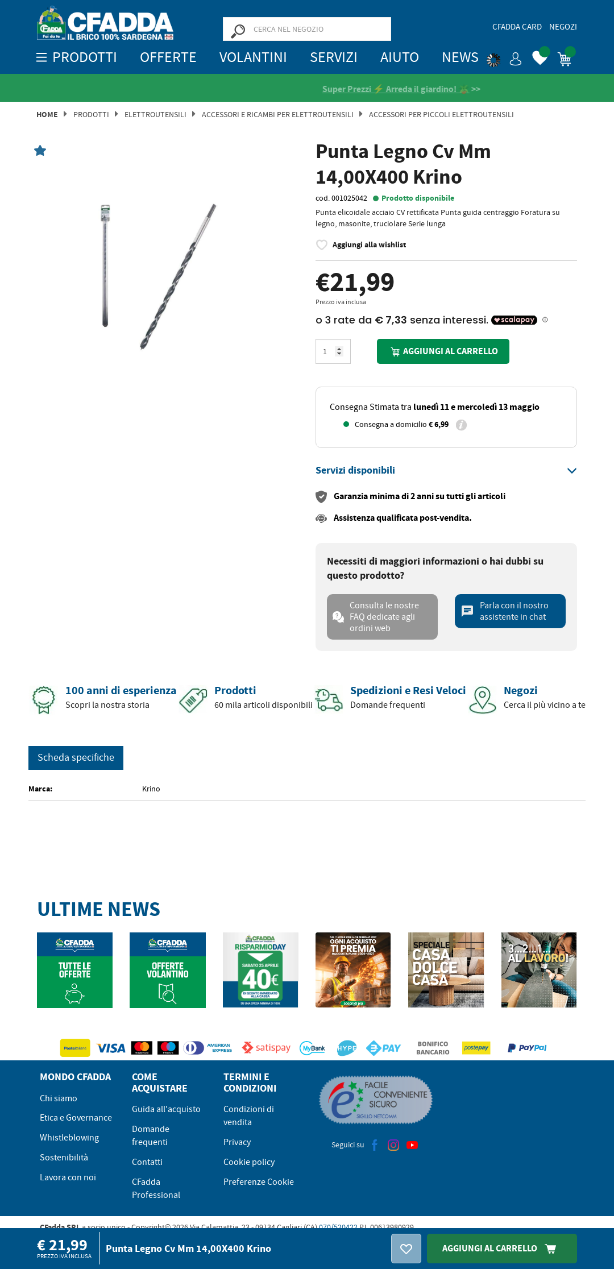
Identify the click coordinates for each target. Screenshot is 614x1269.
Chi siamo (58, 1099)
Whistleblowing (69, 1138)
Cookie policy (249, 1162)
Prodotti (91, 115)
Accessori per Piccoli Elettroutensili (441, 115)
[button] (504, 57)
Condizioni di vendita (248, 1116)
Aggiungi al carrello (442, 352)
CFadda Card (517, 26)
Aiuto (399, 57)
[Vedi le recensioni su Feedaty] (224, 89)
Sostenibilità (64, 1158)
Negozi (563, 26)
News (460, 57)
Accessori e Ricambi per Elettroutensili (278, 115)
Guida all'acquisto (166, 1109)
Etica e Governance (76, 1118)
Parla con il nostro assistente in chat (504, 611)
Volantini (253, 57)
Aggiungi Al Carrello (502, 1248)
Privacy (237, 1142)
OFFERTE (168, 57)
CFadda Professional (156, 1189)
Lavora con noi (68, 1178)
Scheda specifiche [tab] (76, 758)
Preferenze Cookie (258, 1182)
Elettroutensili (155, 115)
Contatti (147, 1162)
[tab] (446, 471)
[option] (167, 277)
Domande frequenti (150, 1136)
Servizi (334, 57)
